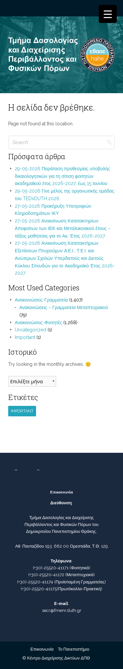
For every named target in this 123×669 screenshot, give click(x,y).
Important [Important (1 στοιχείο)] (22, 410)
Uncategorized (30, 329)
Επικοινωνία (42, 649)
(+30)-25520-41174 (35, 581)
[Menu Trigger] (108, 14)
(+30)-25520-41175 (39, 588)
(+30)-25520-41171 (51, 567)
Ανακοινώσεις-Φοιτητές (38, 322)
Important (25, 337)
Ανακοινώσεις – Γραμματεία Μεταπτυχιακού (63, 307)
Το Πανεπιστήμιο (73, 649)
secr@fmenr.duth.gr (61, 610)
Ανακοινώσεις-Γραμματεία (41, 300)
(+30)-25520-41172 (46, 574)
